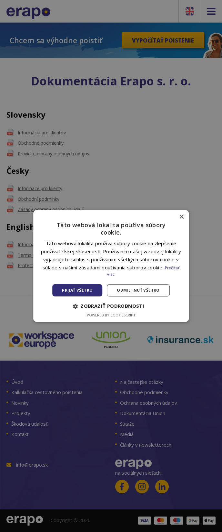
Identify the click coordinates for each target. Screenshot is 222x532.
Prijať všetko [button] (77, 290)
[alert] (111, 266)
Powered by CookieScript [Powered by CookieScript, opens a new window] (111, 315)
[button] (111, 306)
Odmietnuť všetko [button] (138, 290)
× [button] (181, 217)
